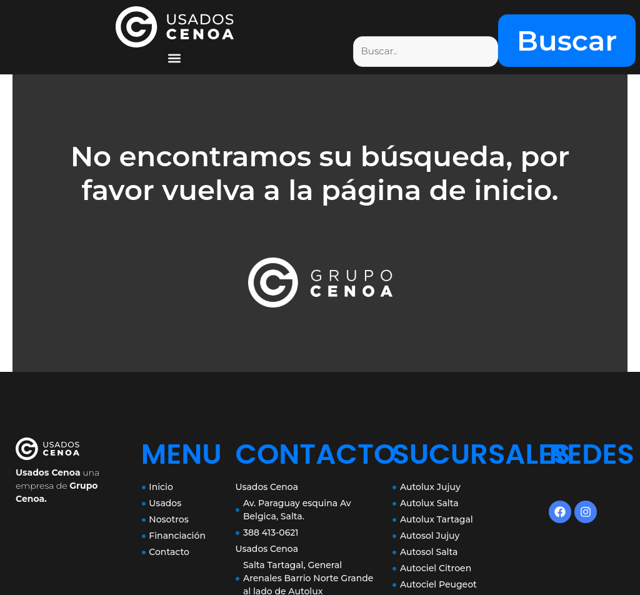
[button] (174, 58)
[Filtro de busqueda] (425, 51)
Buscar (567, 40)
